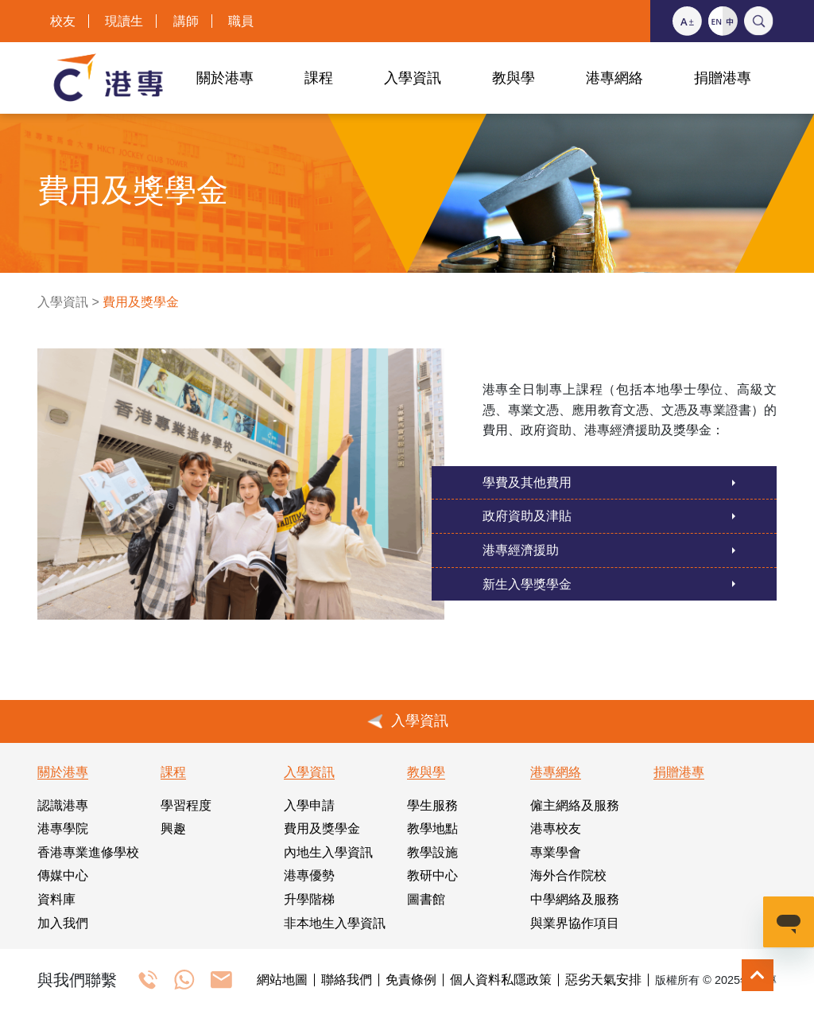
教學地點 (432, 828)
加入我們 (62, 923)
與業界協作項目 (574, 923)
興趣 (173, 828)
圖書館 (426, 899)
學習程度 (186, 805)
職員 (241, 21)
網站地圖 (282, 980)
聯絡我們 (346, 980)
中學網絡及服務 (574, 899)
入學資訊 (62, 302)
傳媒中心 (62, 875)
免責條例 (411, 980)
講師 (186, 21)
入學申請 (309, 805)
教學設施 (432, 852)
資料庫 (56, 899)
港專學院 (62, 828)
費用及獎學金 (322, 828)
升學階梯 (309, 899)
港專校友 (555, 828)
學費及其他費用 (527, 482)
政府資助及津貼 (527, 516)
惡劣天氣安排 (603, 980)
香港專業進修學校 (88, 852)
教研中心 (432, 875)
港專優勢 (309, 875)
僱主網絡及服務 (574, 805)
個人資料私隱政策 (501, 980)
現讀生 (124, 21)
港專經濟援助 (521, 550)
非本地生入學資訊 (335, 923)
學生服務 (432, 805)
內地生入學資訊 (328, 852)
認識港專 (62, 805)
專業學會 (555, 852)
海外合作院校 (568, 875)
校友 (63, 21)
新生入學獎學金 (527, 584)
